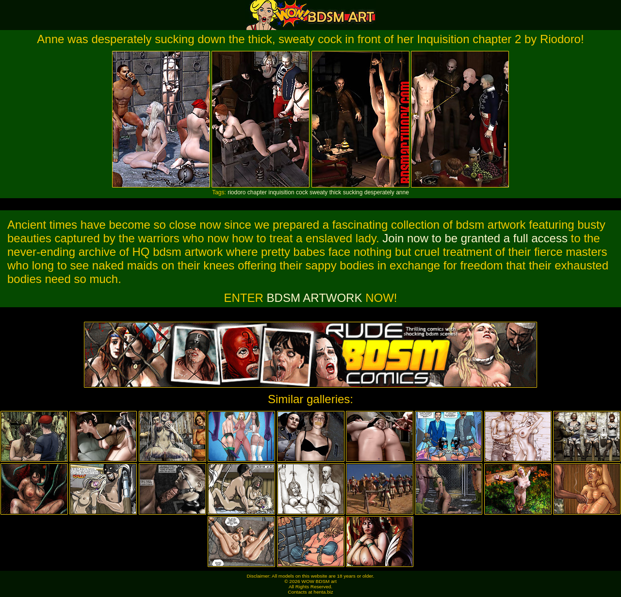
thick (335, 192)
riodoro (236, 192)
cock (302, 192)
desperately (379, 192)
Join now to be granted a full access (475, 238)
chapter (257, 192)
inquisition (281, 192)
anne (402, 192)
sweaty (318, 192)
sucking (353, 192)
